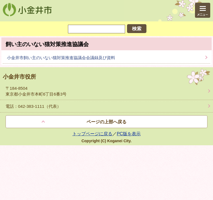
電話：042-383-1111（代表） (33, 106)
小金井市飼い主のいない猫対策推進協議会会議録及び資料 (61, 57)
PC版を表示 (129, 133)
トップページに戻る (92, 133)
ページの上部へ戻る (106, 121)
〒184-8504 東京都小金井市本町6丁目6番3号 (36, 91)
